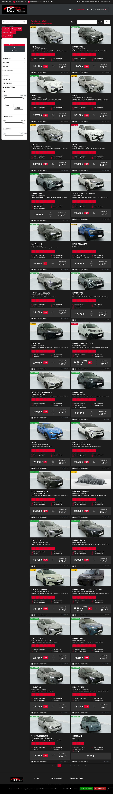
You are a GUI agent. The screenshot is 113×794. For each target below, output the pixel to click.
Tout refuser (100, 789)
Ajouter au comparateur (40, 72)
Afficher (100, 22)
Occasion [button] (14, 50)
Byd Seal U (6, 29)
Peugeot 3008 (7, 36)
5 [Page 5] (74, 765)
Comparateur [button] (100, 9)
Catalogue (80, 9)
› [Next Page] (85, 765)
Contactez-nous (6, 1)
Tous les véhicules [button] (14, 45)
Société (89, 9)
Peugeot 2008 (16, 29)
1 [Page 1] (59, 765)
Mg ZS (12, 32)
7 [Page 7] (81, 765)
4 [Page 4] (70, 765)
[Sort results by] (87, 22)
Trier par (73, 22)
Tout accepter (86, 789)
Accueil (71, 9)
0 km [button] (14, 47)
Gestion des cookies (76, 778)
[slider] (5, 98)
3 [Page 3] (66, 765)
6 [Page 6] (78, 765)
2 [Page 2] (63, 765)
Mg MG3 (5, 32)
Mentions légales (56, 778)
